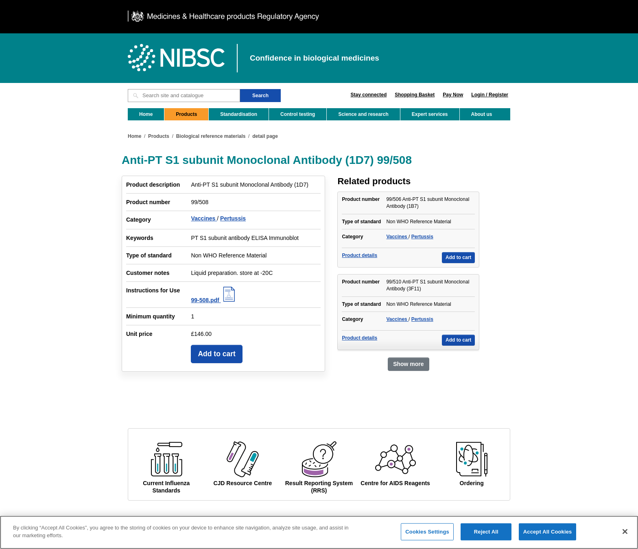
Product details (359, 255)
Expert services (430, 114)
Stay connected (369, 95)
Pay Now (453, 95)
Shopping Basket (415, 95)
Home (146, 114)
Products (186, 114)
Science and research (363, 114)
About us (481, 114)
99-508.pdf (214, 300)
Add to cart (216, 354)
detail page (265, 136)
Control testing (297, 114)
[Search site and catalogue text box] (184, 95)
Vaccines (204, 218)
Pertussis (233, 218)
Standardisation (238, 114)
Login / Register (489, 95)
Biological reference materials (211, 136)
